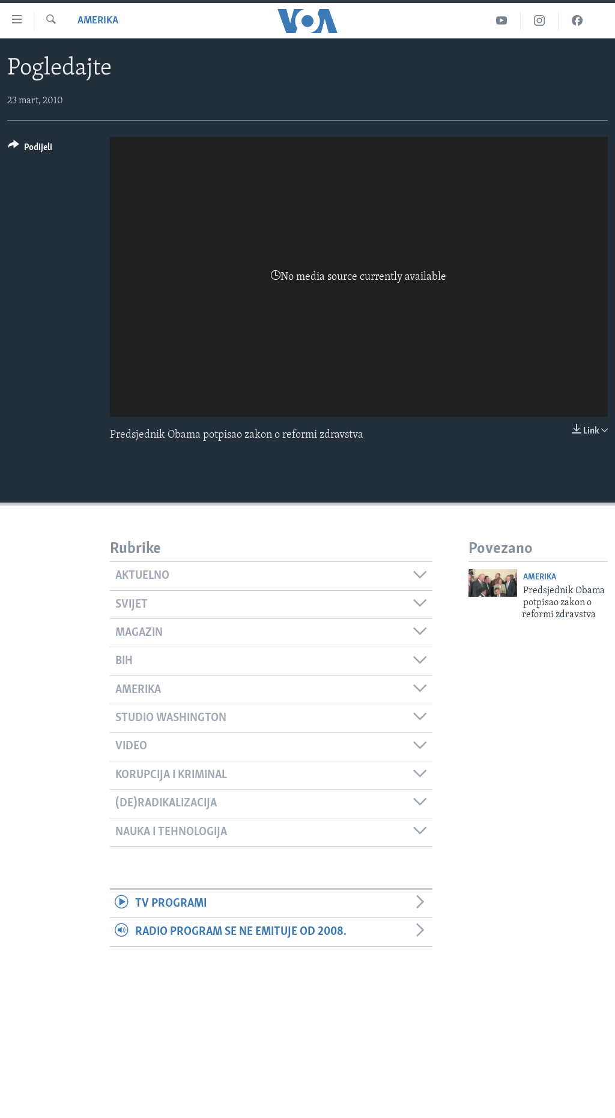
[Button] (30, 149)
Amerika (97, 20)
